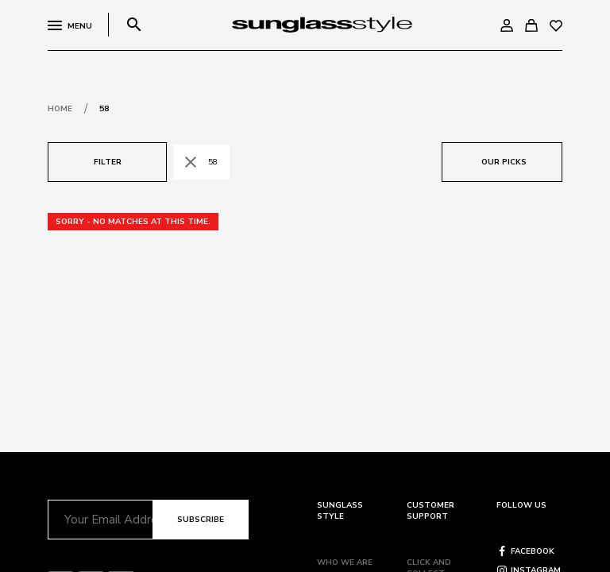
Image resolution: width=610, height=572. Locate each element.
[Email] (100, 519)
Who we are (345, 562)
